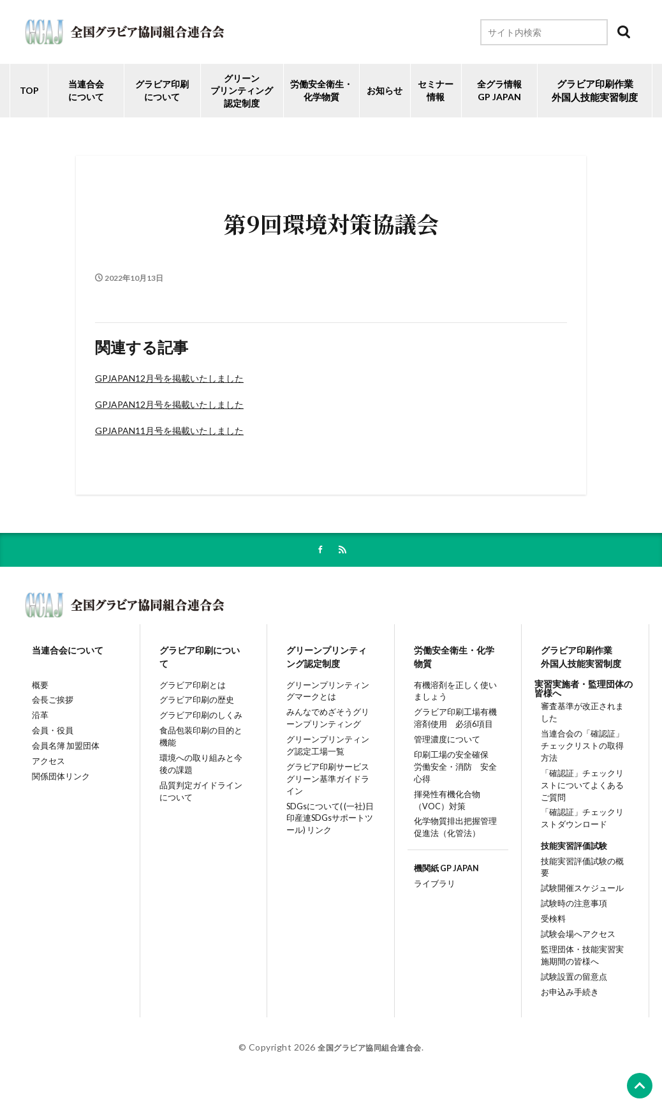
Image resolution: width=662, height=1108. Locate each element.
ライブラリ (430, 899)
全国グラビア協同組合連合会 (369, 1061)
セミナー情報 (435, 90)
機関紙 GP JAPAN (444, 881)
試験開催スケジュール (579, 889)
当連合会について (86, 90)
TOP (29, 90)
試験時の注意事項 (570, 906)
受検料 (547, 923)
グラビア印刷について (162, 90)
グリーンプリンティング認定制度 (241, 91)
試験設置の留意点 (570, 988)
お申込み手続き (565, 1005)
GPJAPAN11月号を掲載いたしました (169, 430)
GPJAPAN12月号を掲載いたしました (169, 378)
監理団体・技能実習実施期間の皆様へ (583, 964)
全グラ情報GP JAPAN (499, 90)
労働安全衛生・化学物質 (453, 659)
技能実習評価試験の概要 (583, 872)
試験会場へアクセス (574, 940)
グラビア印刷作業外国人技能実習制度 (580, 659)
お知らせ (384, 90)
